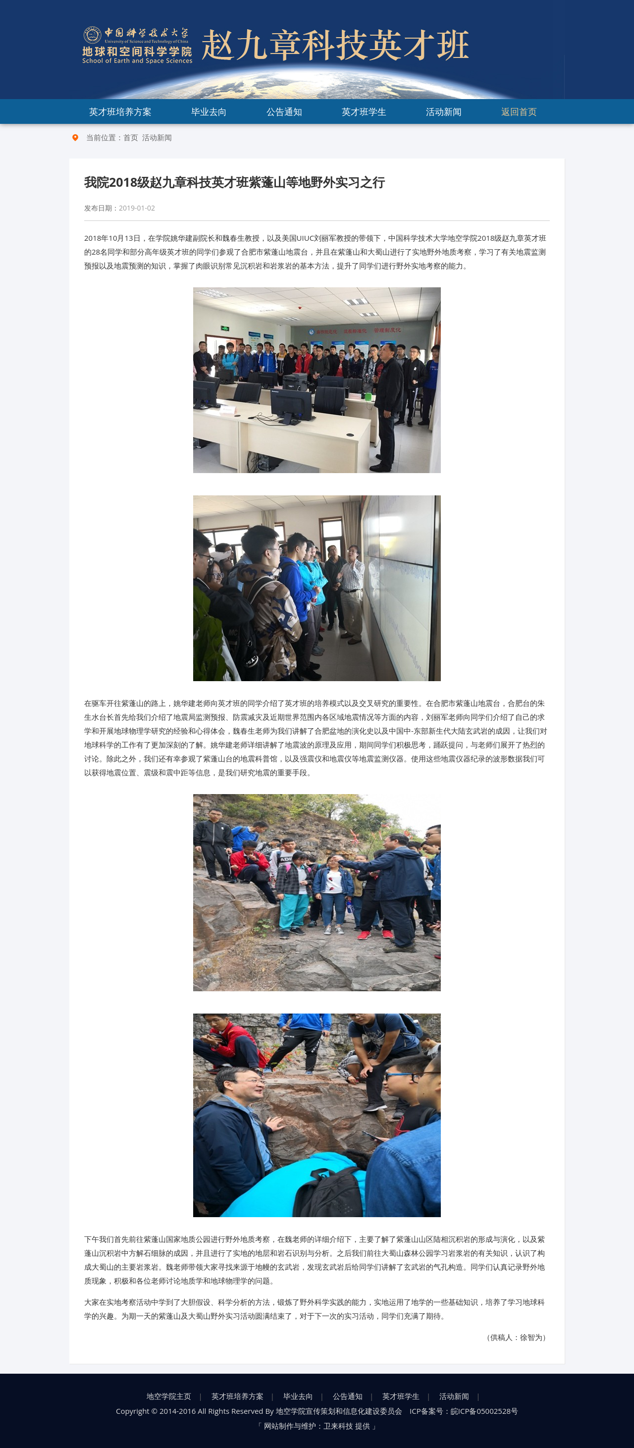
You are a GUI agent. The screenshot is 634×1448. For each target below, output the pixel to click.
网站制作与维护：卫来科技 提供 (317, 1426)
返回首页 (519, 111)
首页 (130, 137)
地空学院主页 (169, 1396)
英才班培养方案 (120, 111)
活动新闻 (444, 111)
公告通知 (284, 111)
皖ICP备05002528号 (484, 1411)
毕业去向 (209, 111)
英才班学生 (364, 111)
